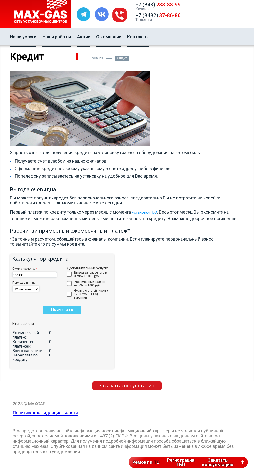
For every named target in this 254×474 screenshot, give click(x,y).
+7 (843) (158, 4)
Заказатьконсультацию (217, 462)
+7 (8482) (158, 15)
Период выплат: (23, 282)
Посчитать (62, 309)
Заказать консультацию (127, 386)
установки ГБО (144, 213)
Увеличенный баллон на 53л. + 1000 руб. (89, 283)
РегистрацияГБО (180, 462)
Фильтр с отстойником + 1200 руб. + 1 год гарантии (91, 294)
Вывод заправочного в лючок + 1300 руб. (90, 274)
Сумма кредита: (24, 269)
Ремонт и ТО (145, 462)
